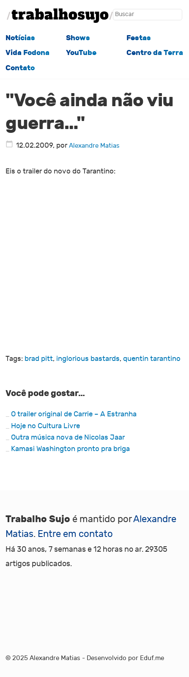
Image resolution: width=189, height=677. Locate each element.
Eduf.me (152, 658)
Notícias (20, 37)
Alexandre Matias (94, 145)
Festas (138, 37)
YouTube (81, 52)
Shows (78, 37)
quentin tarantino (152, 359)
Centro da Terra (154, 52)
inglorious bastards (88, 359)
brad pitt (39, 359)
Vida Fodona (27, 52)
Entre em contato (75, 533)
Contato (20, 67)
